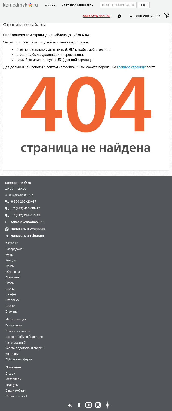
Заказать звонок (96, 16)
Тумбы (9, 266)
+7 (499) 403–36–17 (25, 208)
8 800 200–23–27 (23, 201)
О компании (13, 325)
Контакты (11, 354)
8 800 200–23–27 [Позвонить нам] (144, 16)
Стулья (10, 288)
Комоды (10, 260)
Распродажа (14, 249)
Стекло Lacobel (16, 396)
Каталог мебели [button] (77, 5)
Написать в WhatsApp (28, 229)
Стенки (10, 305)
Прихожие (12, 277)
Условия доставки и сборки (24, 348)
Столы (9, 283)
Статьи (10, 373)
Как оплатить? (15, 342)
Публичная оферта (18, 359)
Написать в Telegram (27, 235)
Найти (143, 4)
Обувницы (12, 271)
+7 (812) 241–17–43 (25, 215)
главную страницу (131, 67)
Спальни (11, 311)
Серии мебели (15, 390)
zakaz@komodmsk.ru (27, 222)
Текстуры (11, 385)
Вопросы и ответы (18, 331)
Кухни (9, 254)
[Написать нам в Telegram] (119, 17)
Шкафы (10, 294)
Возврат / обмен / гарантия (24, 336)
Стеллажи (12, 300)
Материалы (13, 379)
